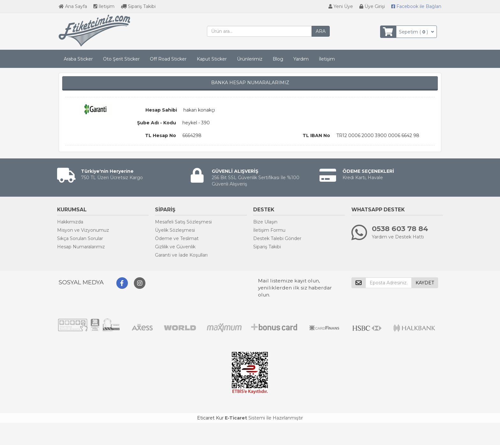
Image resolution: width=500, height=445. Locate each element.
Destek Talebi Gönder (277, 238)
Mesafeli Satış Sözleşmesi (183, 222)
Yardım (301, 59)
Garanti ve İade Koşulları (181, 255)
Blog (278, 59)
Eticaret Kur (210, 418)
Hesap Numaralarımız (81, 247)
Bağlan (416, 6)
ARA (321, 31)
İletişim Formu (269, 230)
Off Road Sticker (168, 59)
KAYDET (424, 283)
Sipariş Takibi (138, 6)
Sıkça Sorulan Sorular (80, 238)
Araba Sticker (78, 59)
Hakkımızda (70, 222)
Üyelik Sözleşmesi (175, 230)
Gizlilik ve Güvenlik (175, 247)
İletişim (103, 6)
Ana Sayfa (73, 6)
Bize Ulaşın (265, 222)
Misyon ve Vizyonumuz (83, 230)
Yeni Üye (340, 6)
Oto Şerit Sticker (121, 59)
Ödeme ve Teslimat (177, 238)
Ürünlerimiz (249, 59)
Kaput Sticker (212, 59)
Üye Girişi (372, 6)
